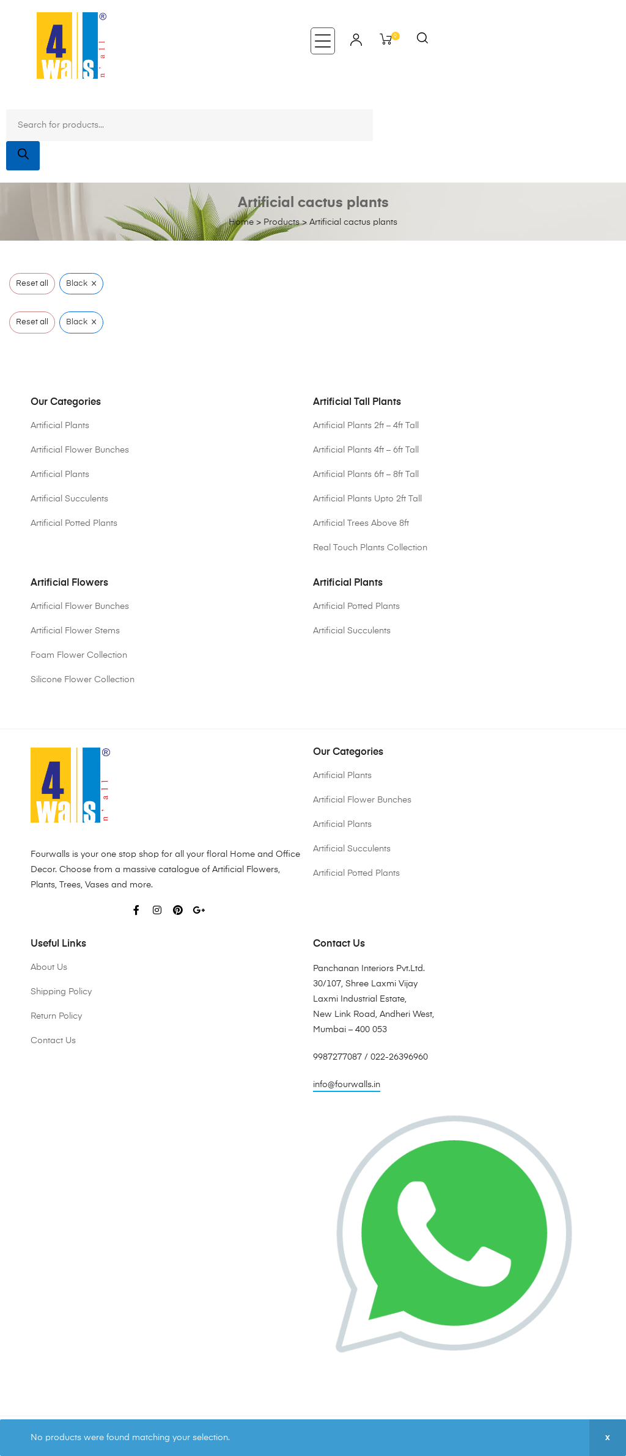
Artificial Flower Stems (75, 631)
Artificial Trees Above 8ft (361, 523)
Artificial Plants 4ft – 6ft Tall (366, 450)
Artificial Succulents (69, 499)
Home (241, 222)
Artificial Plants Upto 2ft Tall (367, 499)
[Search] (23, 155)
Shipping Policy (61, 992)
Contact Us (53, 1040)
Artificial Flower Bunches (80, 450)
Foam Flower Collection (79, 655)
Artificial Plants (60, 425)
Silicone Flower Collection (82, 679)
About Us (49, 967)
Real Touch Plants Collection (370, 548)
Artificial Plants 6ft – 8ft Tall (366, 474)
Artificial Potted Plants (74, 523)
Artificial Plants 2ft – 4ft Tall (366, 425)
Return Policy (56, 1016)
